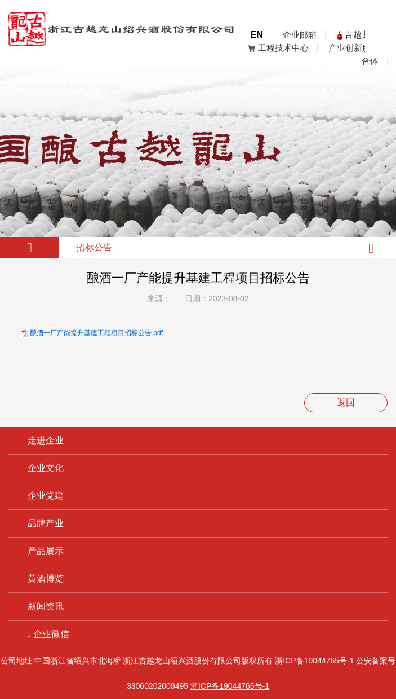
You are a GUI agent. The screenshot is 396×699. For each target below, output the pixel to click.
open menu (379, 43)
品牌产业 (46, 523)
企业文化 (46, 468)
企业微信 (48, 634)
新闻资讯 (46, 606)
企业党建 (46, 495)
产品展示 (46, 551)
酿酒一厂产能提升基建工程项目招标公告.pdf (96, 333)
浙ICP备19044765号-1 (314, 660)
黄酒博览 (46, 578)
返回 (346, 402)
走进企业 (46, 440)
